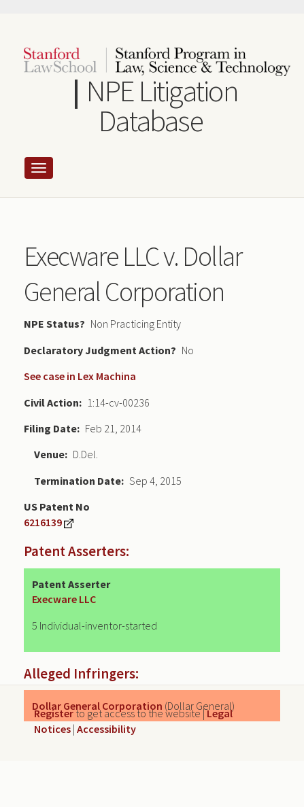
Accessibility (106, 729)
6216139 (43, 522)
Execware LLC (64, 599)
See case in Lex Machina (80, 376)
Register (53, 713)
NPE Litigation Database (161, 105)
